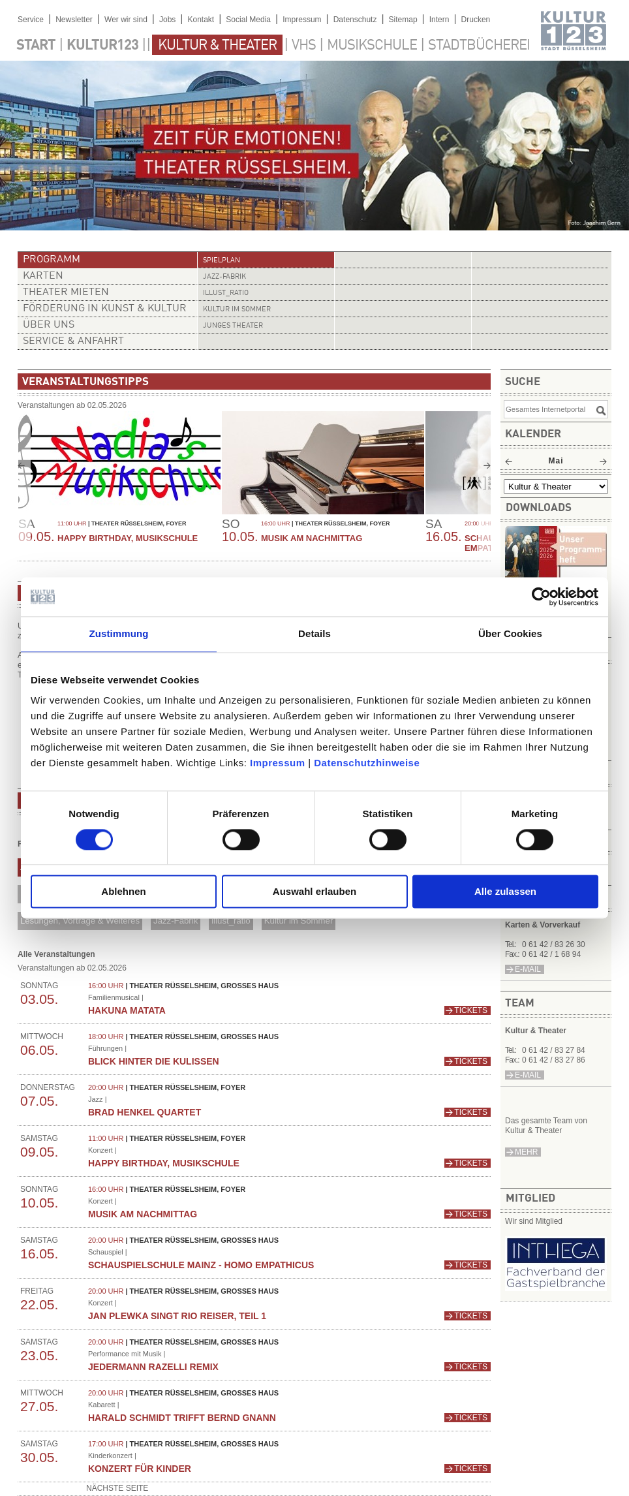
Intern (439, 19)
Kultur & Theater (217, 46)
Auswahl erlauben (314, 891)
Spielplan (221, 260)
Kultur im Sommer (237, 309)
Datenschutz (355, 19)
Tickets (470, 1010)
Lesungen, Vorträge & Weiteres (80, 921)
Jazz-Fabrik (224, 277)
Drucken (476, 19)
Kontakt (200, 19)
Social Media (248, 19)
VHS (304, 46)
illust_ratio (226, 293)
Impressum (277, 762)
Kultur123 (102, 46)
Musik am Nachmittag (311, 538)
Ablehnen (123, 891)
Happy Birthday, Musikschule (127, 538)
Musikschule (372, 46)
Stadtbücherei (479, 46)
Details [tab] (314, 633)
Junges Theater (233, 326)
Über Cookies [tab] (510, 633)
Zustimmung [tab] (119, 633)
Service (31, 19)
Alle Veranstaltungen (56, 954)
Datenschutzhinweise (367, 762)
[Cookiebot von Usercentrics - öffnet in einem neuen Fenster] (541, 596)
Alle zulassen (505, 891)
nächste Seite (117, 1488)
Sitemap (403, 19)
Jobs (167, 19)
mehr (526, 1152)
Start (35, 46)
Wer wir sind (125, 19)
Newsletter (74, 19)
